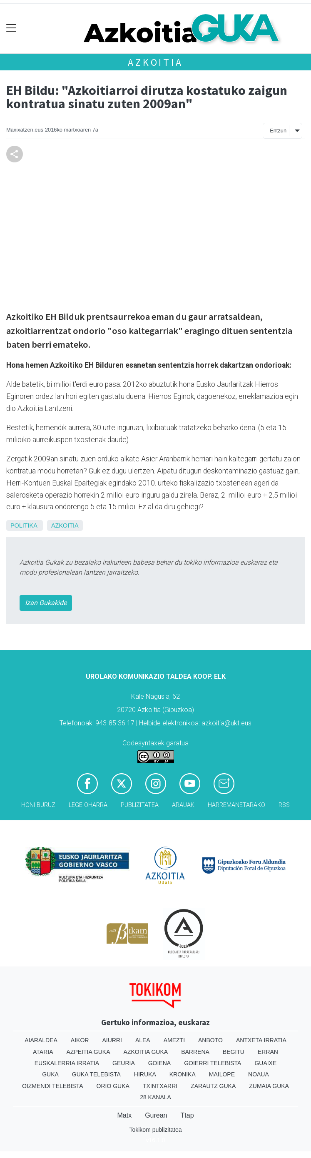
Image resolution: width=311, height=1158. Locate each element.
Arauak (183, 805)
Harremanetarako (236, 805)
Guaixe (265, 1063)
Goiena (159, 1063)
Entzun (278, 130)
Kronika (182, 1074)
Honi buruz (38, 805)
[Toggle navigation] (11, 28)
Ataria (43, 1051)
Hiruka (145, 1074)
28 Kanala (155, 1097)
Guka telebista (96, 1074)
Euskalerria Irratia (67, 1063)
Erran (268, 1051)
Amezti (174, 1040)
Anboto (210, 1040)
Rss (284, 805)
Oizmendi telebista (52, 1086)
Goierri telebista (212, 1063)
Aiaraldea (41, 1040)
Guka (50, 1074)
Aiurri (112, 1040)
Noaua (258, 1074)
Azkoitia (155, 62)
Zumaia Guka (269, 1086)
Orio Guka (113, 1086)
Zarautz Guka (213, 1086)
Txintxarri (160, 1086)
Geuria (123, 1063)
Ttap (187, 1115)
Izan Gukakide (46, 603)
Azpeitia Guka (88, 1051)
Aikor (80, 1040)
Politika (23, 525)
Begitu (233, 1051)
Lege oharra (88, 805)
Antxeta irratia (261, 1040)
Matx (124, 1115)
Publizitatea (140, 805)
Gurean (156, 1115)
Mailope (222, 1074)
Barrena (195, 1051)
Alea (142, 1040)
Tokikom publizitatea (155, 1129)
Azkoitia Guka (146, 1051)
